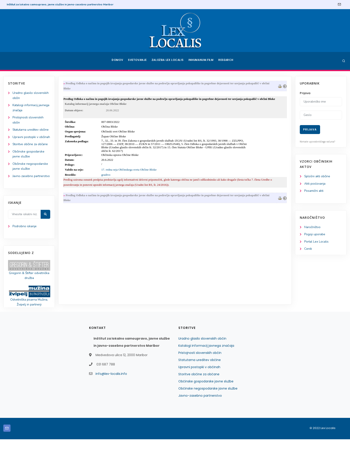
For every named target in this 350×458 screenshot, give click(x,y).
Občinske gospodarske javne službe (205, 400)
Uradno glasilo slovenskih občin (202, 357)
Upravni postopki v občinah (199, 386)
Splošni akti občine (317, 176)
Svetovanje (138, 61)
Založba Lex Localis (168, 61)
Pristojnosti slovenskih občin (199, 371)
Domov (117, 61)
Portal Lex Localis (316, 242)
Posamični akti (314, 191)
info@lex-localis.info (111, 392)
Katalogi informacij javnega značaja (206, 364)
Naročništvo (312, 228)
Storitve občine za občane (30, 156)
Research (227, 61)
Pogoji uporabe (314, 235)
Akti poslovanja (315, 184)
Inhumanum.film (201, 61)
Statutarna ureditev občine (199, 378)
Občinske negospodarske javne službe (208, 407)
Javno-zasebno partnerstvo (200, 414)
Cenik (308, 250)
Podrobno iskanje (24, 244)
